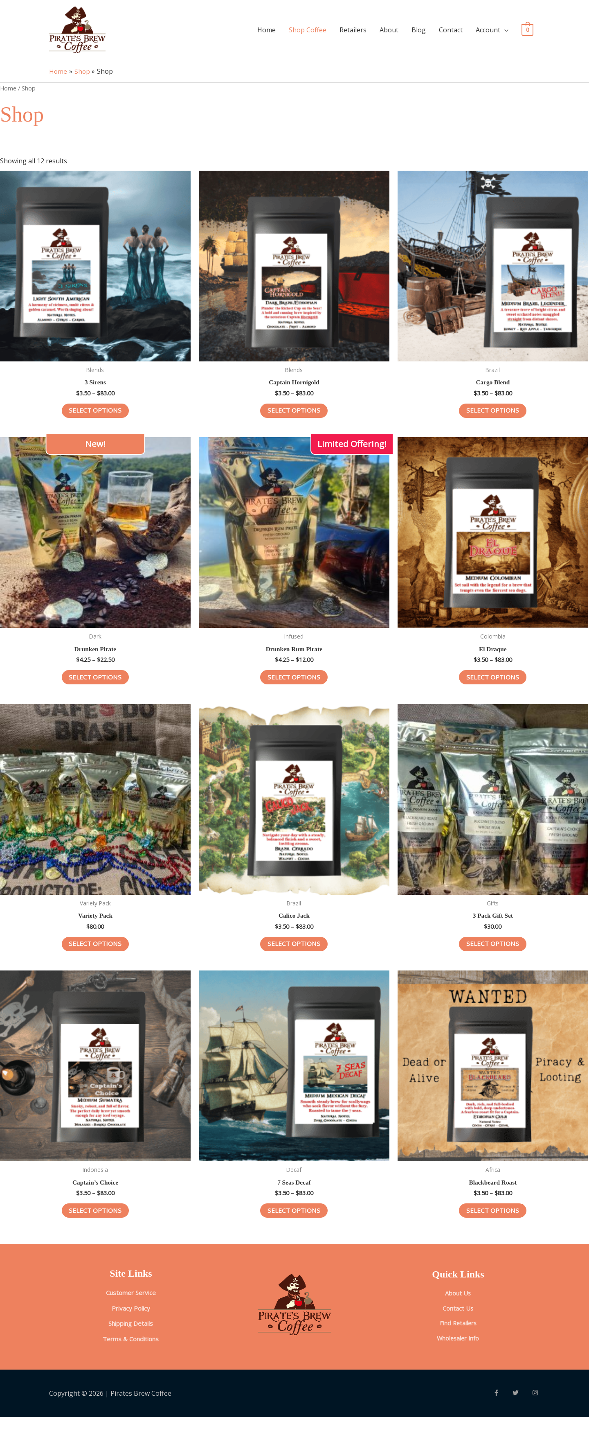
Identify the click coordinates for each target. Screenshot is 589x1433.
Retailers (352, 32)
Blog (418, 32)
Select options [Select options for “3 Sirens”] (95, 417)
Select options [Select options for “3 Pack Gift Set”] (492, 954)
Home (266, 32)
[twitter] (522, 1409)
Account (488, 32)
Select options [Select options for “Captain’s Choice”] (95, 1222)
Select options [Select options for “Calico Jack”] (294, 954)
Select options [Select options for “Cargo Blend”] (492, 417)
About (389, 32)
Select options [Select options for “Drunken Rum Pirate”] (294, 686)
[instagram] (536, 1409)
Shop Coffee (307, 32)
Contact (451, 32)
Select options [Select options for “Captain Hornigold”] (294, 417)
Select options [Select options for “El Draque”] (492, 686)
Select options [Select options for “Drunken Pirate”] (95, 686)
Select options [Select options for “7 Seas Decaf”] (294, 1222)
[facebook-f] (503, 1409)
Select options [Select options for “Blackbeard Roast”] (492, 1222)
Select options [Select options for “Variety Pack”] (95, 954)
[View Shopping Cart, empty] (527, 32)
